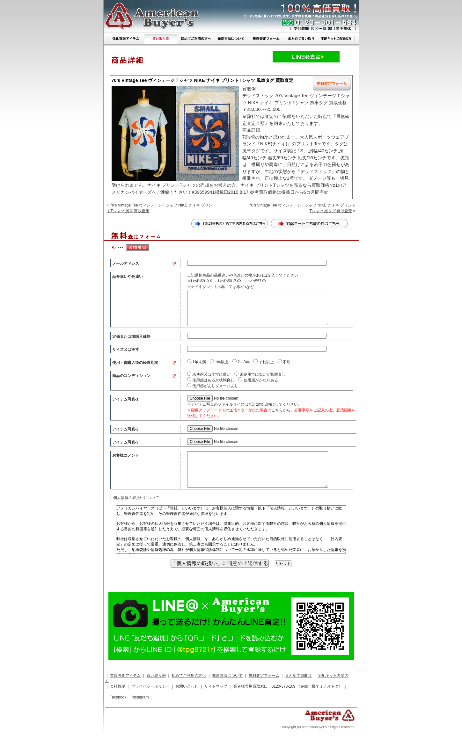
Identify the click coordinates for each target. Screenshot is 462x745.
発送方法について (227, 675)
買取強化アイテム (125, 675)
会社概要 (117, 686)
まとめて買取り (298, 675)
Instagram (140, 697)
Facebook (117, 697)
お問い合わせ (186, 686)
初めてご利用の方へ (189, 675)
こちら (277, 410)
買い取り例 (156, 675)
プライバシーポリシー (150, 686)
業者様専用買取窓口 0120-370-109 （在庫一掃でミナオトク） (287, 686)
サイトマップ (215, 686)
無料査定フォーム (264, 675)
